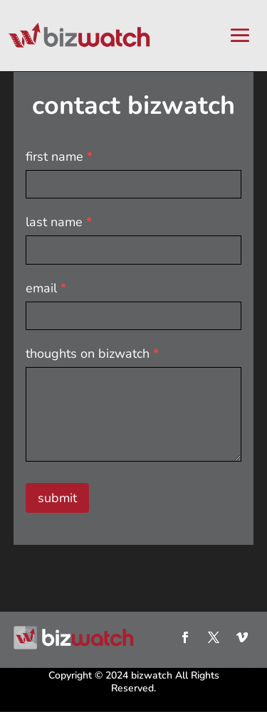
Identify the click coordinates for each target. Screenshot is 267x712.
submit (57, 497)
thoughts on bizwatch (92, 353)
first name (59, 156)
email (46, 288)
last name (59, 221)
